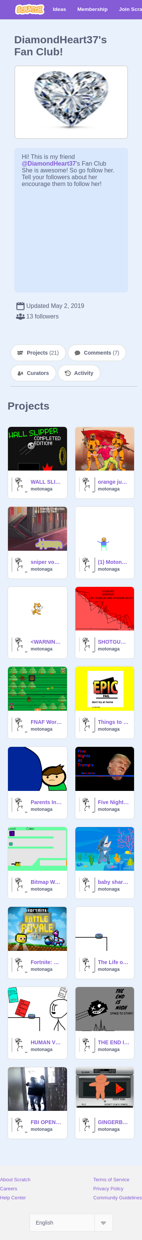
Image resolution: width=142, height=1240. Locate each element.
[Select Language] (71, 1223)
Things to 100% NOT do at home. (114, 722)
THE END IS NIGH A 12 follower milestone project (114, 1042)
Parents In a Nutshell (46, 802)
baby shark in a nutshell (114, 882)
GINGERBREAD (114, 1122)
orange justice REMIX (114, 482)
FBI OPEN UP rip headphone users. (46, 1122)
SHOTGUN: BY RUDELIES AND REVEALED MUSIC (114, 642)
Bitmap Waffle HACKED (46, 882)
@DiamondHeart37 (49, 163)
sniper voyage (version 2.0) (46, 562)
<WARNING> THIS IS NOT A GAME (46, 642)
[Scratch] (29, 9)
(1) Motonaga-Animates (114, 562)
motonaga (41, 489)
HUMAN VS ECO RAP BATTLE (46, 1042)
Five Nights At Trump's (114, 802)
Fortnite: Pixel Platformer (46, 962)
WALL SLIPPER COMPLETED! (46, 482)
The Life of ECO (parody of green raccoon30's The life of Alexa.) (114, 962)
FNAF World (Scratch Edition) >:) (46, 722)
